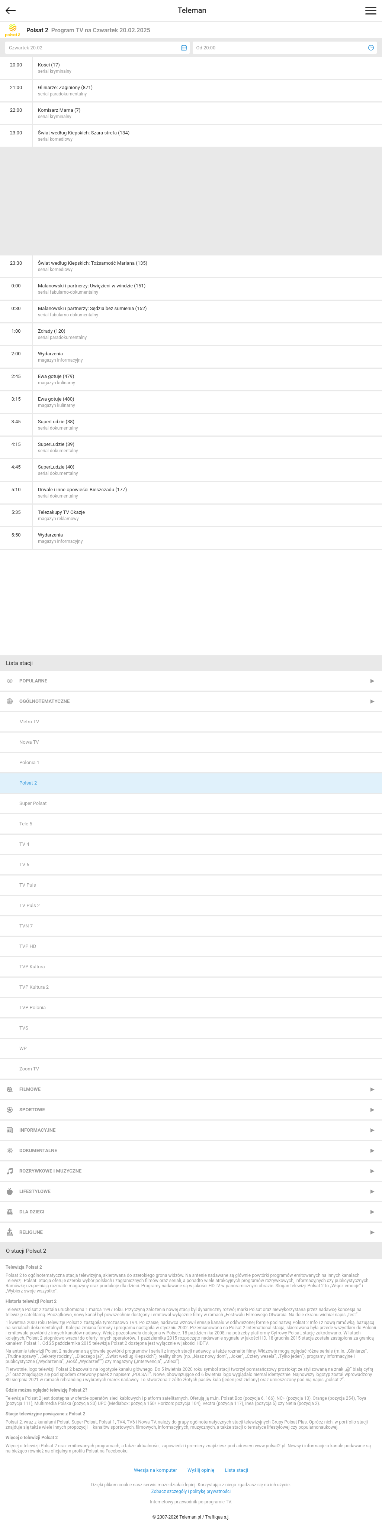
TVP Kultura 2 (34, 987)
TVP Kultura (32, 966)
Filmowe (30, 1089)
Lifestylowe (35, 1191)
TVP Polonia (32, 1007)
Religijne (31, 1232)
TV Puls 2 (29, 905)
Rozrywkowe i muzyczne (50, 1171)
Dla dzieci (31, 1211)
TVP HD (27, 946)
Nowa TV (29, 742)
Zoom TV (29, 1069)
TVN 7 (26, 926)
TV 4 (24, 844)
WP (23, 1048)
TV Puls (27, 885)
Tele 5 (25, 823)
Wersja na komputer (155, 1470)
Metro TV (29, 721)
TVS (23, 1028)
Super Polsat (32, 803)
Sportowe (32, 1109)
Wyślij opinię (200, 1470)
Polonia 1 (29, 762)
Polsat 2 (28, 783)
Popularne (33, 681)
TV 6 (24, 864)
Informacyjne (37, 1130)
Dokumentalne (38, 1150)
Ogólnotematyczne (44, 701)
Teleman (191, 10)
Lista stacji (236, 1470)
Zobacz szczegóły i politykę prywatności (191, 1491)
